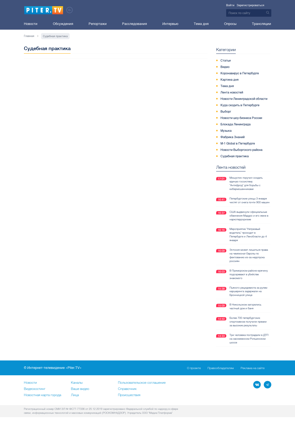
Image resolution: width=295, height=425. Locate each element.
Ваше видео (80, 389)
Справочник (127, 389)
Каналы (77, 383)
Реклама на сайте (253, 367)
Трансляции (261, 24)
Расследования (134, 24)
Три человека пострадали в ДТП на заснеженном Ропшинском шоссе (249, 338)
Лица (75, 395)
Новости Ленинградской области (243, 99)
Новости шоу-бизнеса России (241, 118)
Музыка (226, 130)
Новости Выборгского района (241, 150)
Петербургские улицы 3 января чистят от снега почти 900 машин (250, 200)
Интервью (170, 24)
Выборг (225, 111)
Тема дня (201, 24)
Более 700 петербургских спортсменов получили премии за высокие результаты (248, 321)
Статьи (225, 60)
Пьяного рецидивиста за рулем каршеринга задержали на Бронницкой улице (248, 291)
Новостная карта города (42, 395)
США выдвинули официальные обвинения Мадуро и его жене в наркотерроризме (249, 215)
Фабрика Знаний (232, 137)
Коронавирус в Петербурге (239, 73)
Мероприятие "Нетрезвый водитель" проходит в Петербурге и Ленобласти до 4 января (248, 234)
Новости (30, 24)
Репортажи (98, 24)
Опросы (230, 24)
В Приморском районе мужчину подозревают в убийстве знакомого (249, 274)
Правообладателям (221, 367)
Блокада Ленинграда (235, 124)
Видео (225, 67)
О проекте (194, 367)
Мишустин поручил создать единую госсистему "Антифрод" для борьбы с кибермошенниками (246, 183)
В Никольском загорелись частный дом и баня (245, 306)
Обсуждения (63, 24)
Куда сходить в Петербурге (239, 105)
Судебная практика (234, 156)
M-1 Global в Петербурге (237, 143)
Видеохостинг (34, 389)
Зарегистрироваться (250, 5)
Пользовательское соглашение (142, 383)
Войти (230, 5)
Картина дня (229, 79)
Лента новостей (231, 92)
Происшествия (129, 395)
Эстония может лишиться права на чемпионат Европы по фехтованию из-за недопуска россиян (249, 255)
